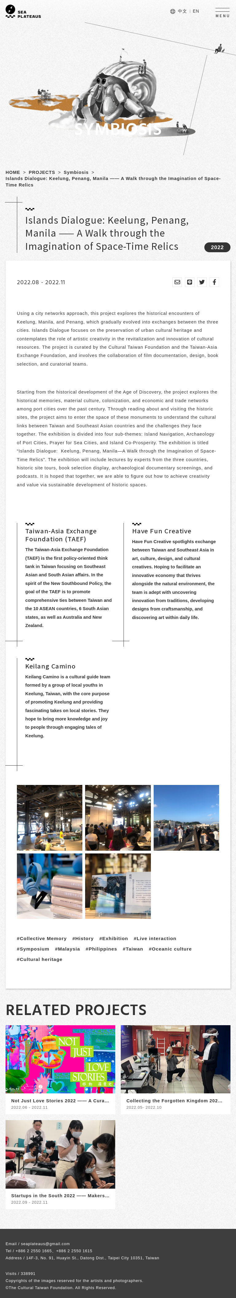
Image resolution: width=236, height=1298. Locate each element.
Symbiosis (76, 172)
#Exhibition (113, 938)
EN (196, 11)
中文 (182, 11)
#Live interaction (155, 938)
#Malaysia (67, 948)
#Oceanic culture (170, 948)
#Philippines (101, 948)
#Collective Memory (42, 938)
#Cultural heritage (40, 959)
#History (82, 938)
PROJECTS (42, 172)
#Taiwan (133, 948)
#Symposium (33, 948)
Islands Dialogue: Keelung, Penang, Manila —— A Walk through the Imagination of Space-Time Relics (113, 181)
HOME (13, 172)
